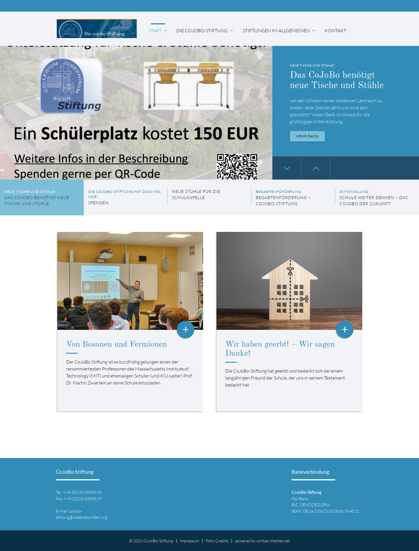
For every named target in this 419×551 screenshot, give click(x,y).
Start (158, 30)
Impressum (189, 540)
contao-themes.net (273, 540)
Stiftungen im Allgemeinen (279, 30)
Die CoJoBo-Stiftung (205, 30)
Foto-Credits (217, 540)
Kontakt (335, 30)
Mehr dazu (307, 136)
